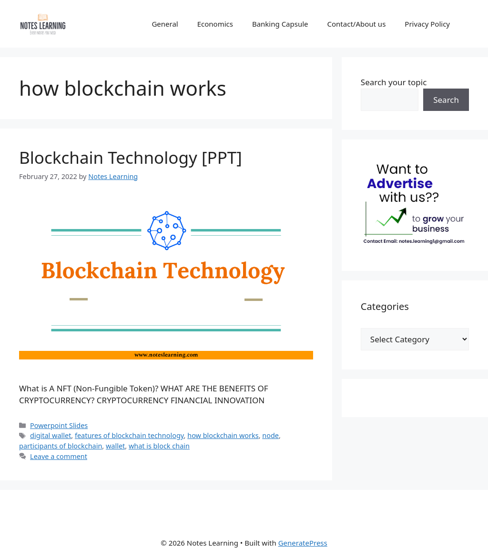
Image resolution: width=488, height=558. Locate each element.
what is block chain (159, 445)
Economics (215, 24)
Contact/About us (356, 24)
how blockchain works (222, 435)
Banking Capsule (280, 24)
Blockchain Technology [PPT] (130, 157)
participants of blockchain (60, 445)
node (270, 435)
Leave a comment (58, 456)
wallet (115, 445)
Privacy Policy (427, 24)
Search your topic (394, 82)
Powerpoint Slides (59, 425)
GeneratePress (302, 543)
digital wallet (50, 435)
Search (446, 99)
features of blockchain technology (129, 435)
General (165, 24)
